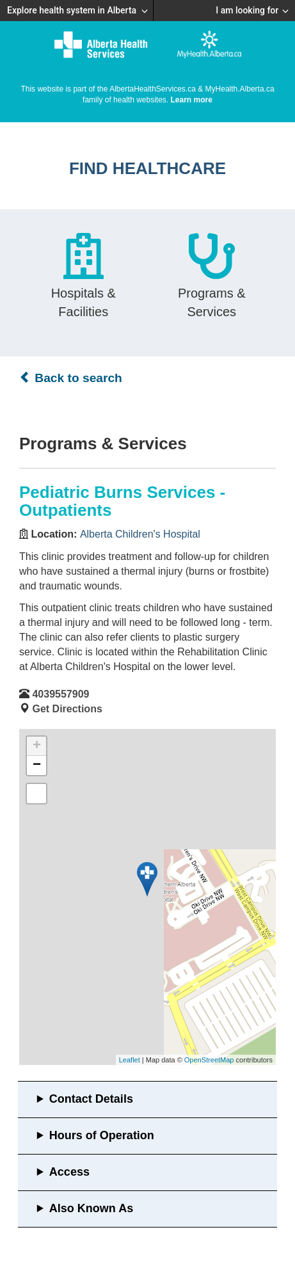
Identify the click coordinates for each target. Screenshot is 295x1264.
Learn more (191, 99)
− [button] (37, 765)
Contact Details (91, 1098)
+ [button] (37, 746)
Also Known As (91, 1208)
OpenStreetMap (209, 1060)
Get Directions (67, 708)
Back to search (70, 378)
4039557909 (60, 694)
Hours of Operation (101, 1135)
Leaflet (129, 1060)
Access (69, 1171)
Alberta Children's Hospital (140, 534)
